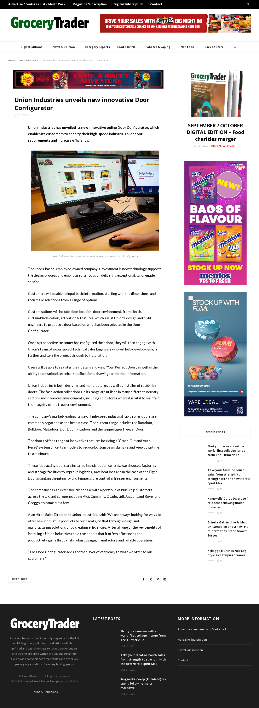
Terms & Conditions (45, 691)
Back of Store (214, 47)
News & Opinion (64, 47)
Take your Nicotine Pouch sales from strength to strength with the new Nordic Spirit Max (143, 659)
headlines (19, 579)
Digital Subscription (128, 4)
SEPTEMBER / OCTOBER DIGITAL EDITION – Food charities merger (215, 132)
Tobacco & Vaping (157, 47)
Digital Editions (31, 47)
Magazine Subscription (90, 4)
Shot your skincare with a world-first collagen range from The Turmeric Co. (226, 450)
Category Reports (97, 47)
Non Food (187, 47)
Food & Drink (126, 47)
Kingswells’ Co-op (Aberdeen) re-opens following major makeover (228, 502)
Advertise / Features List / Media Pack (36, 4)
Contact (156, 4)
